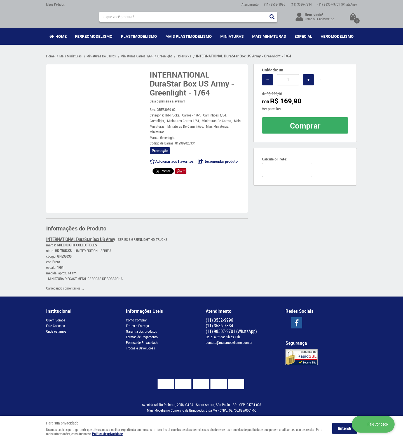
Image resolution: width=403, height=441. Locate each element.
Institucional (58, 311)
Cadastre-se (325, 18)
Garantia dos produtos (141, 331)
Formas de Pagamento (142, 336)
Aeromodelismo (337, 36)
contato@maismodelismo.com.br (229, 342)
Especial (303, 36)
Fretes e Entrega (137, 325)
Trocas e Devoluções (140, 348)
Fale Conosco (55, 325)
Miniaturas (232, 36)
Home (61, 36)
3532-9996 (274, 4)
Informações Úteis (144, 311)
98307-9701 (337, 4)
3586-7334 (301, 4)
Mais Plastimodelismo (188, 36)
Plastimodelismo (139, 36)
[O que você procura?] (272, 17)
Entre (308, 18)
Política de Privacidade (142, 342)
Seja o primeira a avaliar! (167, 101)
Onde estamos (56, 331)
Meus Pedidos (55, 4)
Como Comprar (136, 320)
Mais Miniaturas (269, 36)
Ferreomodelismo (94, 36)
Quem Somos (55, 320)
